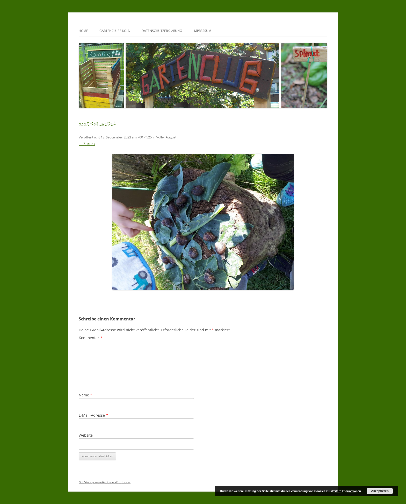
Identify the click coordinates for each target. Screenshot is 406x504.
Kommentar (90, 337)
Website (86, 435)
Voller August (166, 137)
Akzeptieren (380, 491)
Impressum (202, 31)
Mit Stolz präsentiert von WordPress (104, 482)
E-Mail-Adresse (93, 415)
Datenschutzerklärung (162, 31)
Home (83, 31)
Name (85, 395)
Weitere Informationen (346, 491)
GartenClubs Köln (114, 31)
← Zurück (87, 143)
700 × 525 (144, 137)
